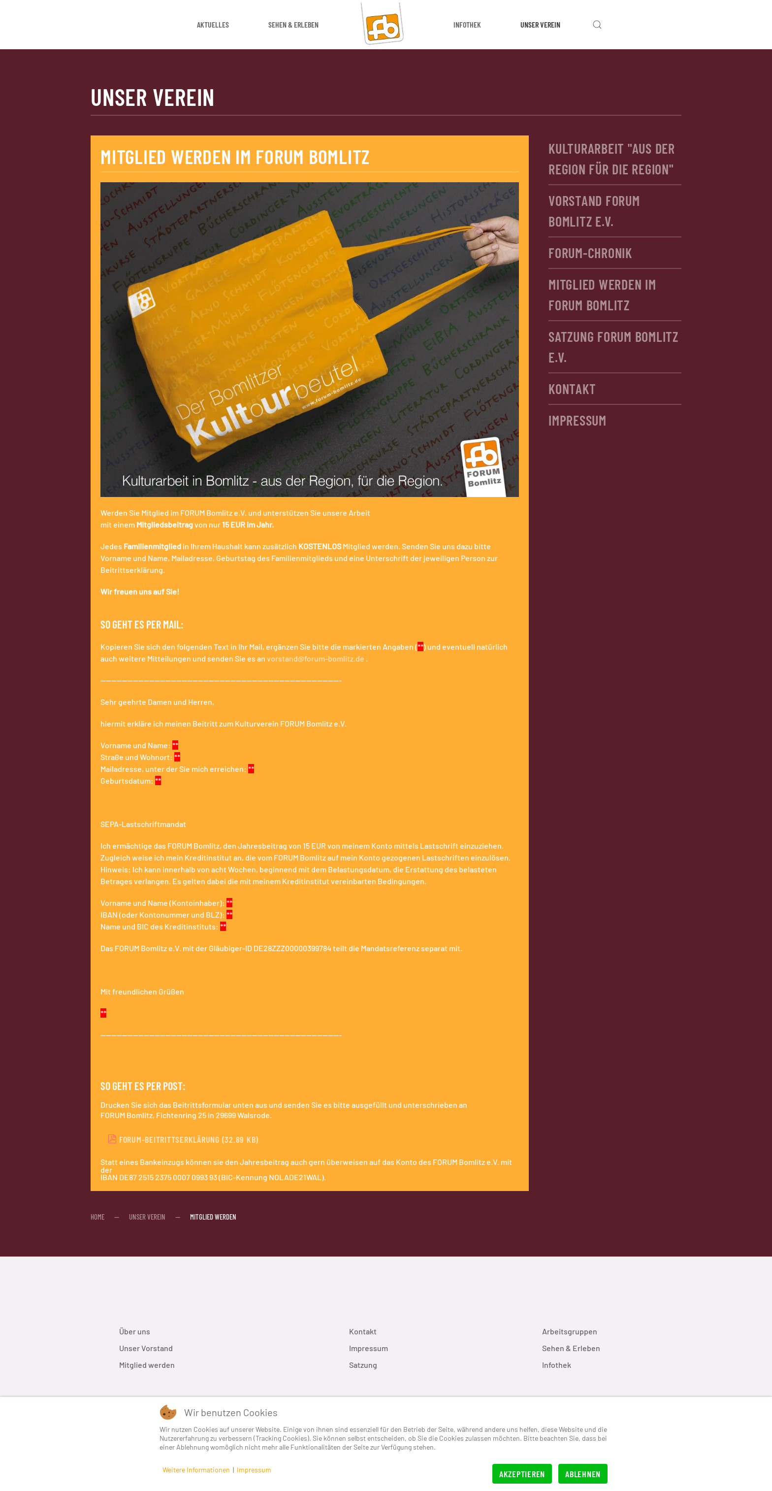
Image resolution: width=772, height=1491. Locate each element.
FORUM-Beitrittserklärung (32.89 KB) (183, 1139)
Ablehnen (583, 1473)
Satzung (363, 1364)
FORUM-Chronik (590, 252)
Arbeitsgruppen (569, 1331)
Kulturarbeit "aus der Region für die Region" (611, 158)
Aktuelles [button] (213, 24)
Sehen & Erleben (571, 1348)
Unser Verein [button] (540, 24)
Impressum (577, 420)
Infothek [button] (467, 24)
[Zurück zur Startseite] (386, 24)
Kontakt (572, 388)
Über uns (134, 1331)
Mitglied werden (147, 1364)
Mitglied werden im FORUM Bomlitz (602, 294)
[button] (597, 24)
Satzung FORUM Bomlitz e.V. (613, 346)
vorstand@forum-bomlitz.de (315, 658)
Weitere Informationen (196, 1469)
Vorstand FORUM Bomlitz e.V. (594, 211)
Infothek (556, 1364)
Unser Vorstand (146, 1348)
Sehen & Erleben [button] (293, 24)
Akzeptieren (522, 1473)
